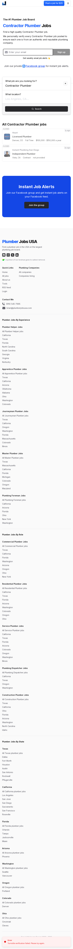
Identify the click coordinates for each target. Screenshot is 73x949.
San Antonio (7, 772)
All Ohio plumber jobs (11, 918)
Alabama (6, 393)
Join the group (36, 205)
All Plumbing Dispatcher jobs (15, 672)
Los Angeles (7, 795)
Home (5, 272)
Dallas (5, 757)
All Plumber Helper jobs (12, 331)
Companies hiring (27, 276)
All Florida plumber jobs (12, 826)
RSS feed (6, 287)
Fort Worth (7, 761)
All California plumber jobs (14, 791)
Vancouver (7, 876)
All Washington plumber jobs (15, 868)
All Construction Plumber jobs (15, 699)
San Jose (6, 799)
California (6, 335)
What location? (36, 93)
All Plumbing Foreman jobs (14, 500)
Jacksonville (7, 837)
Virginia (5, 358)
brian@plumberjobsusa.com (17, 308)
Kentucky (6, 362)
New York (6, 519)
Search (37, 109)
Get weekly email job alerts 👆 (36, 58)
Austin (5, 768)
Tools (4, 283)
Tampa (5, 833)
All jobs (5, 276)
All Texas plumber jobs (12, 753)
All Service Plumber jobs (13, 630)
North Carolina (8, 347)
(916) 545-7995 (11, 304)
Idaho (4, 730)
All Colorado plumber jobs (14, 902)
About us (6, 280)
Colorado (6, 404)
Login (4, 291)
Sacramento (7, 807)
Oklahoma (6, 389)
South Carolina (8, 350)
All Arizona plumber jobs (13, 853)
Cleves (5, 925)
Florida (5, 343)
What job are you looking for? (36, 80)
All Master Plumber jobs (12, 458)
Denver (5, 906)
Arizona (5, 385)
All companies (25, 272)
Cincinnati (6, 922)
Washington (7, 400)
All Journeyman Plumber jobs (15, 415)
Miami (4, 841)
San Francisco (8, 810)
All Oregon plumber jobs (13, 887)
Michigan (6, 477)
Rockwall (6, 776)
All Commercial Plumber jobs (15, 546)
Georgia (5, 354)
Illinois (5, 446)
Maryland (6, 488)
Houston (6, 764)
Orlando (5, 830)
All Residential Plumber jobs (14, 588)
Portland (6, 891)
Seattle (5, 872)
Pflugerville (7, 780)
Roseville (6, 814)
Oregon (5, 427)
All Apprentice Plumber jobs (14, 373)
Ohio (4, 396)
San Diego (7, 803)
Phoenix (6, 856)
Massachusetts (9, 438)
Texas (5, 339)
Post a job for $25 (54, 3)
